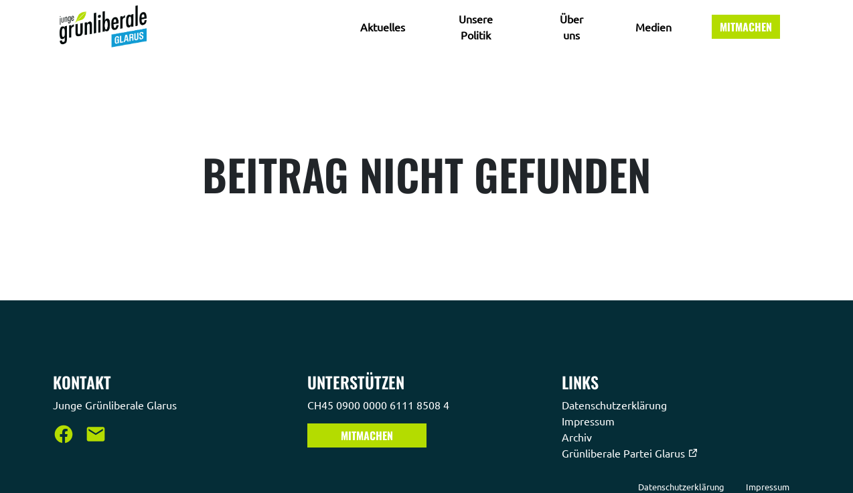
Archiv (578, 436)
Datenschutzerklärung (616, 404)
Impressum (589, 420)
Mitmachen (746, 27)
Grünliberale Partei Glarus (630, 453)
